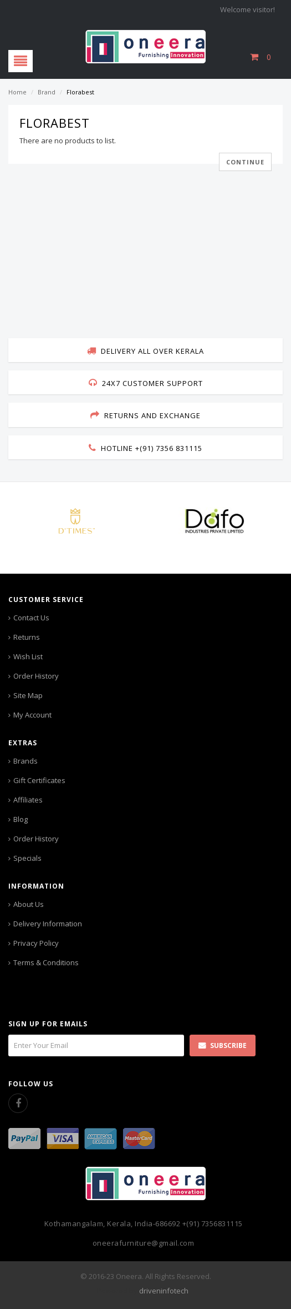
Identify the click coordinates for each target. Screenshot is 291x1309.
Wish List (28, 656)
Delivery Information (47, 924)
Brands (25, 761)
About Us (28, 904)
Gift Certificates (39, 780)
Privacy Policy (36, 943)
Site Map (28, 695)
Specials (27, 858)
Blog (20, 819)
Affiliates (28, 800)
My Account (32, 715)
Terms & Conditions (46, 962)
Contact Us (31, 618)
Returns (26, 637)
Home (17, 92)
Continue (245, 162)
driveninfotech (163, 1291)
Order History (36, 676)
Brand (46, 92)
